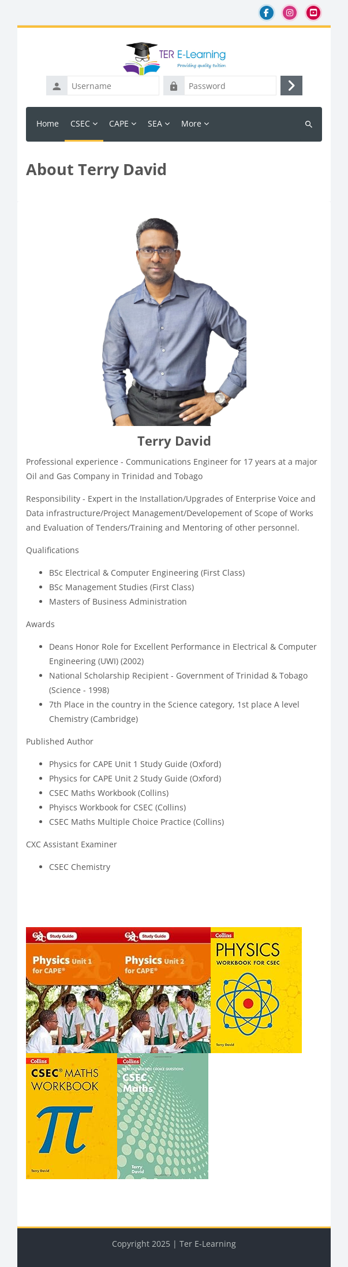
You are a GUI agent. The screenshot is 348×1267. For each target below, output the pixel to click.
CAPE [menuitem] (119, 123)
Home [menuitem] (47, 123)
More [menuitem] (191, 123)
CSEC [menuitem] (80, 123)
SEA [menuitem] (155, 123)
